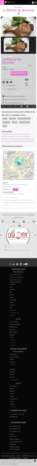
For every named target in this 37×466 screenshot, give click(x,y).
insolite (12, 359)
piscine (12, 394)
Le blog (12, 434)
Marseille (12, 289)
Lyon (11, 287)
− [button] (5, 156)
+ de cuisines (13, 380)
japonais (12, 377)
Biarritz (12, 302)
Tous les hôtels (14, 322)
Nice (11, 308)
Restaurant (12, 118)
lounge (12, 396)
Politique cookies (14, 447)
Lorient (4, 67)
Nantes (12, 297)
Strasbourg (13, 300)
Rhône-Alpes (13, 332)
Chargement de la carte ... (18, 165)
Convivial (14, 122)
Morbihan (5, 69)
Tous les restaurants (15, 274)
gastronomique (14, 357)
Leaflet (16, 179)
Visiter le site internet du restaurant (13, 96)
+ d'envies (12, 365)
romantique (13, 354)
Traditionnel (6, 122)
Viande (5, 126)
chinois (12, 374)
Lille (11, 292)
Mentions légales (14, 439)
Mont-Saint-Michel (15, 324)
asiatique (12, 372)
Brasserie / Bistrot (24, 122)
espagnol (12, 369)
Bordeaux (12, 284)
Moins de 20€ (11, 89)
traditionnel (13, 399)
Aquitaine (12, 329)
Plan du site (13, 436)
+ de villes (12, 310)
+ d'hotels (12, 342)
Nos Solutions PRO (15, 429)
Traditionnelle (11, 86)
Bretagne (11, 69)
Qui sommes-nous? (15, 426)
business (12, 391)
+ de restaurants (14, 313)
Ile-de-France (13, 327)
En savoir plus (13, 464)
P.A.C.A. (12, 337)
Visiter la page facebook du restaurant (14, 99)
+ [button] (5, 153)
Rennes (12, 295)
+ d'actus (12, 315)
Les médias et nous (15, 431)
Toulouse (12, 305)
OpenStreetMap (24, 179)
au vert (12, 401)
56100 (30, 65)
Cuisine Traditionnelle (24, 118)
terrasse (12, 362)
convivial (12, 404)
